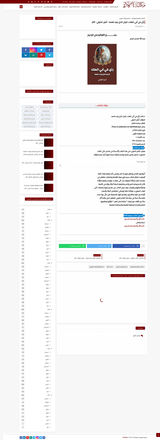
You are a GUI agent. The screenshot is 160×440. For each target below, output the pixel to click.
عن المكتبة (81, 2)
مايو (44, 245)
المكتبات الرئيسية (94, 6)
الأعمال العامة (35, 6)
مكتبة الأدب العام (60, 6)
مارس (43, 252)
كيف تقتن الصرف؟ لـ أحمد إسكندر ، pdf (29, 163)
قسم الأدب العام (42, 114)
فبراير (44, 213)
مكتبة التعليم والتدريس (46, 6)
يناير (44, 216)
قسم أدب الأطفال (26, 111)
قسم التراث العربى (121, 18)
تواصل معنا (68, 2)
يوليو (43, 238)
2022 (45, 348)
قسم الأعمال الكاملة (26, 114)
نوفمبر (43, 227)
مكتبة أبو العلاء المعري (93, 267)
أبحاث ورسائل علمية (42, 107)
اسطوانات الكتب (26, 107)
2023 (45, 309)
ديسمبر (43, 223)
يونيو (44, 241)
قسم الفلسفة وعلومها (26, 122)
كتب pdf (107, 267)
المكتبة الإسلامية (83, 6)
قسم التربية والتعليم (26, 118)
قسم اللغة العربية (42, 126)
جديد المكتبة (97, 2)
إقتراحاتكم (75, 2)
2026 (45, 209)
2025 (45, 220)
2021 (45, 395)
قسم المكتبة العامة (26, 126)
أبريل (44, 248)
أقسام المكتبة (110, 6)
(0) (57, 26)
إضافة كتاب (61, 2)
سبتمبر (43, 231)
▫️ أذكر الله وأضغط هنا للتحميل (131, 219)
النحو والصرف (42, 111)
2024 (45, 263)
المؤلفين (102, 6)
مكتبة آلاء (121, 437)
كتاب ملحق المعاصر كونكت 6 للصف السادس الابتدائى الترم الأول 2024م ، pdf (29, 154)
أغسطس (42, 234)
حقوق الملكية (88, 2)
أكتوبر (43, 273)
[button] (123, 246)
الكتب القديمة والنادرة (134, 18)
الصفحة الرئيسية (104, 2)
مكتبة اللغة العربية (71, 6)
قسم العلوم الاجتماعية (42, 122)
